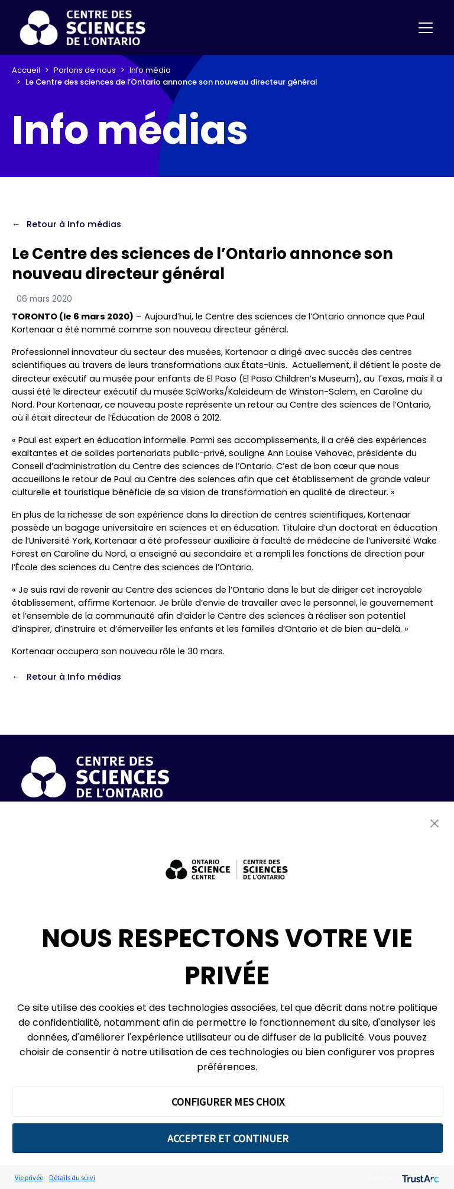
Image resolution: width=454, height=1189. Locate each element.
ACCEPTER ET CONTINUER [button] (227, 1138)
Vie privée (29, 1177)
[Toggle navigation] (425, 28)
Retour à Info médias (74, 224)
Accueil (26, 70)
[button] (434, 823)
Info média (150, 70)
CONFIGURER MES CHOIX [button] (227, 1102)
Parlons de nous (85, 70)
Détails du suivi (72, 1177)
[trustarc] (419, 1177)
